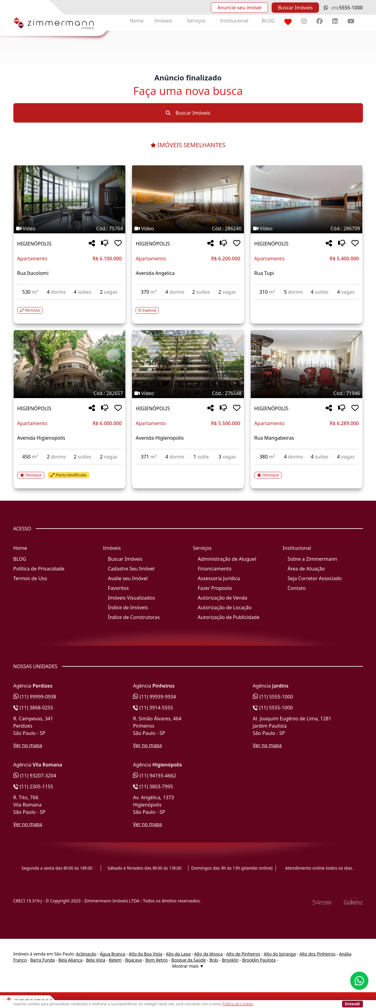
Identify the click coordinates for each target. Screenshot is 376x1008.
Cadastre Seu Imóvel (131, 568)
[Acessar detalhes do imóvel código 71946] (306, 472)
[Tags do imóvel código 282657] (70, 393)
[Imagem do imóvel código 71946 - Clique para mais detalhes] (307, 364)
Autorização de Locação (225, 607)
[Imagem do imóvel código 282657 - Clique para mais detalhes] (70, 364)
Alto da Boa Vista (145, 954)
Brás (213, 960)
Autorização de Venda (222, 597)
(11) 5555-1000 (273, 696)
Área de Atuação (306, 568)
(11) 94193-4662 (154, 775)
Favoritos (118, 588)
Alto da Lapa (178, 954)
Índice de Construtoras (134, 617)
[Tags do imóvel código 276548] (188, 393)
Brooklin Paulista (259, 960)
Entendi (352, 1003)
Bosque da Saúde (188, 960)
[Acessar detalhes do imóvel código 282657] (69, 472)
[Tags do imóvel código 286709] (307, 228)
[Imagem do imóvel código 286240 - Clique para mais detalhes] (188, 199)
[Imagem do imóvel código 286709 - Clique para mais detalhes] (307, 199)
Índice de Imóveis (128, 607)
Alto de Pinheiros (243, 954)
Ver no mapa (27, 745)
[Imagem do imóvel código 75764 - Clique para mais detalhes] (70, 199)
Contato (297, 588)
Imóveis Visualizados (131, 597)
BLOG (268, 20)
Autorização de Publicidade (228, 617)
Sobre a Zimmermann (312, 559)
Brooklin (230, 960)
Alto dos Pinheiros (318, 954)
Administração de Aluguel (227, 559)
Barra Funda (42, 960)
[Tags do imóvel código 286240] (188, 228)
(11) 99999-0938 (34, 696)
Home (137, 20)
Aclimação (86, 954)
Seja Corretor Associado (315, 578)
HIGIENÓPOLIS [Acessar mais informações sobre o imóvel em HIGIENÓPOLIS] (34, 243)
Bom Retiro (156, 960)
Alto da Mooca (208, 954)
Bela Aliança (70, 960)
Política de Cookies (237, 1003)
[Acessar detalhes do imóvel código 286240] (188, 307)
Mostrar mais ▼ (188, 966)
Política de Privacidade (38, 568)
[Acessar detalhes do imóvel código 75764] (69, 307)
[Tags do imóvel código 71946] (307, 393)
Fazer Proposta (215, 588)
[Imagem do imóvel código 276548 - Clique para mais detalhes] (188, 364)
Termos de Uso (30, 578)
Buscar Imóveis (295, 7)
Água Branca (112, 954)
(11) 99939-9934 (154, 696)
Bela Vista (96, 960)
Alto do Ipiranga (280, 954)
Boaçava (133, 960)
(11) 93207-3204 (34, 775)
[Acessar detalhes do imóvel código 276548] (188, 468)
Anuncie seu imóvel (239, 7)
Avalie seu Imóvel (128, 578)
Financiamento (215, 568)
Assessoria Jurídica (219, 578)
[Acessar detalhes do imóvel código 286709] (306, 303)
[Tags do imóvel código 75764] (70, 228)
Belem (115, 960)
